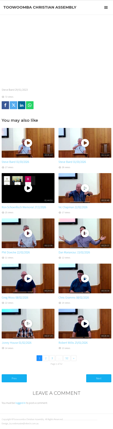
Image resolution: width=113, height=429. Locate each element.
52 (67, 358)
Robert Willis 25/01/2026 (73, 343)
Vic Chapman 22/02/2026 (73, 207)
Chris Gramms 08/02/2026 (74, 297)
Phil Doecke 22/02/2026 (16, 252)
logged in (20, 402)
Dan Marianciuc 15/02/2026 (74, 252)
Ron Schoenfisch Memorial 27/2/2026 (24, 207)
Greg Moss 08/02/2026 (15, 297)
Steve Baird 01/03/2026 (15, 162)
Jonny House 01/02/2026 (16, 343)
